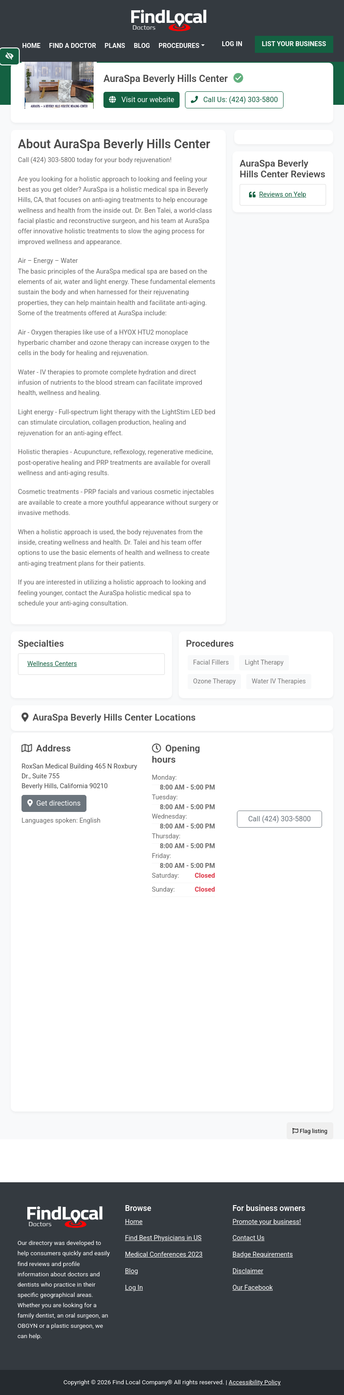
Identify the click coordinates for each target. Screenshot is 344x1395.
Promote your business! (266, 1222)
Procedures (179, 46)
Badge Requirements (262, 1254)
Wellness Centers (52, 664)
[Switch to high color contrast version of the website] (9, 56)
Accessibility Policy (255, 1382)
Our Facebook (252, 1287)
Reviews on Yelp (277, 194)
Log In (232, 44)
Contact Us (248, 1238)
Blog (142, 46)
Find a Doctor (72, 46)
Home (31, 46)
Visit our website (141, 99)
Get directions (54, 803)
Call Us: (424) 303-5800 (234, 99)
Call (279, 819)
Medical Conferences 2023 (163, 1254)
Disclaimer (247, 1271)
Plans (115, 46)
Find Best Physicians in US (163, 1238)
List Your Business (294, 44)
